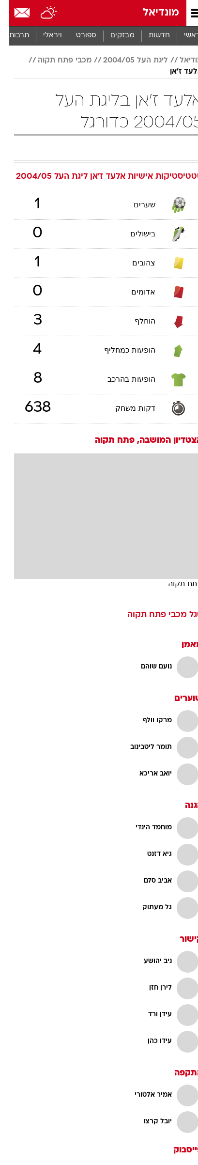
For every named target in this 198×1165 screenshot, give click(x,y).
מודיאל (181, 60)
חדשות (150, 35)
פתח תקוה (176, 583)
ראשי (183, 35)
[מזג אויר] (39, 13)
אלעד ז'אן (177, 72)
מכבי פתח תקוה (55, 60)
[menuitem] (150, 36)
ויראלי (43, 35)
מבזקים (113, 35)
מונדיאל (152, 13)
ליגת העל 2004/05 (126, 60)
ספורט (77, 35)
